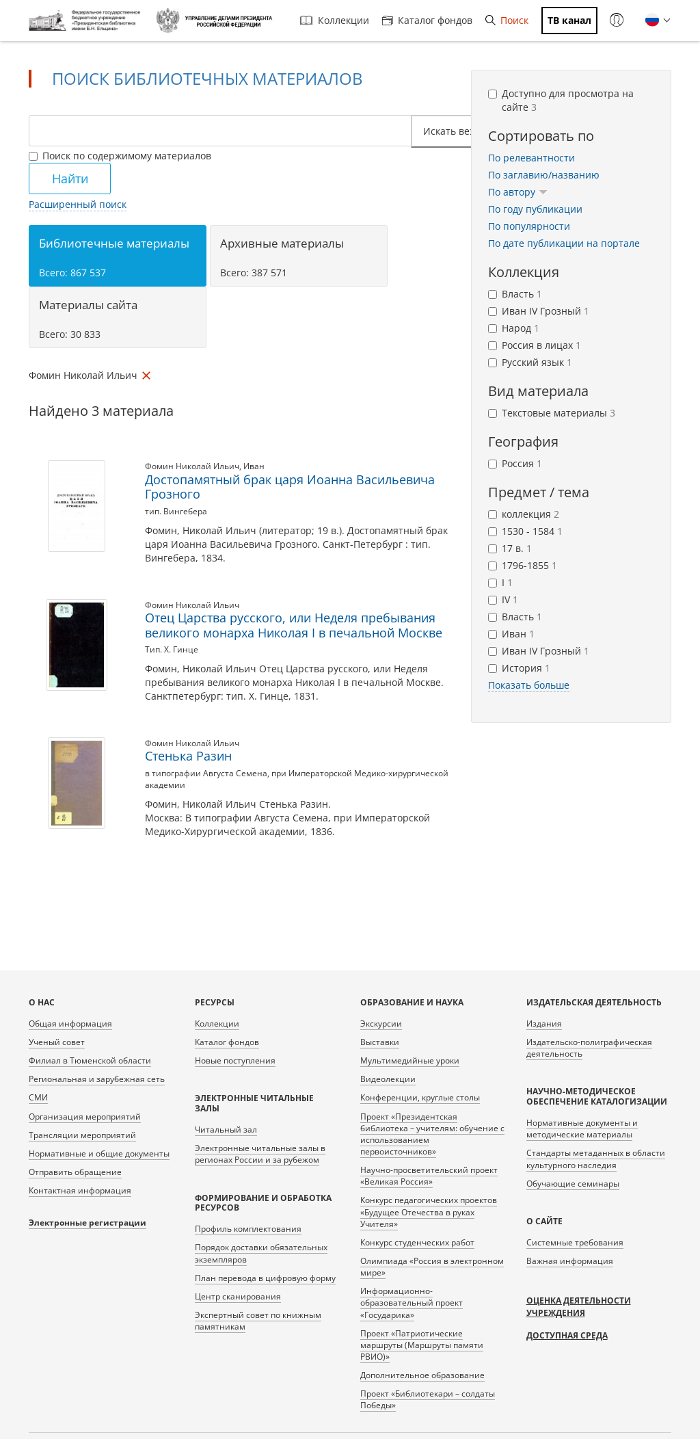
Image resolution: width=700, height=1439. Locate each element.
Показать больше (528, 684)
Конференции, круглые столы (420, 1097)
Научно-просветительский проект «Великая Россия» (429, 1175)
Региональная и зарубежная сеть (97, 1079)
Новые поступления (235, 1060)
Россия (515, 463)
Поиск (506, 20)
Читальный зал (226, 1129)
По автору (518, 191)
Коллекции (334, 20)
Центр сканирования (238, 1296)
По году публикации (535, 208)
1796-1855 (522, 565)
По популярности (529, 226)
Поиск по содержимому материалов (120, 155)
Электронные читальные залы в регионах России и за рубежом (260, 1153)
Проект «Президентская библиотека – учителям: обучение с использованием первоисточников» (432, 1134)
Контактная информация (80, 1190)
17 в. (510, 548)
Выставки (379, 1042)
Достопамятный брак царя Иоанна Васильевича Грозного (290, 487)
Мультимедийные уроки (409, 1060)
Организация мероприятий (85, 1116)
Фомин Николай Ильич (192, 466)
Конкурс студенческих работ (417, 1242)
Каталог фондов (427, 20)
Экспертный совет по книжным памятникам (258, 1320)
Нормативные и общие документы (99, 1153)
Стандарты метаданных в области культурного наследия (595, 1158)
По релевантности (531, 157)
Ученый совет (57, 1042)
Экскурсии (381, 1023)
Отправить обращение (75, 1172)
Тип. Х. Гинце (171, 649)
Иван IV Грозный (538, 310)
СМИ (38, 1097)
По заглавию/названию (544, 174)
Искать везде (458, 130)
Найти (70, 178)
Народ (513, 327)
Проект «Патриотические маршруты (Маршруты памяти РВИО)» (421, 1345)
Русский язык (530, 362)
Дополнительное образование (422, 1375)
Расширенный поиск (77, 204)
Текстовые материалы (551, 412)
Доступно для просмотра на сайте (561, 100)
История (519, 667)
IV (503, 599)
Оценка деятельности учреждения (578, 1307)
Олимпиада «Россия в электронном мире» (432, 1266)
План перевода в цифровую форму (265, 1278)
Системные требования (574, 1242)
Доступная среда (567, 1335)
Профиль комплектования (248, 1229)
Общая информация (70, 1023)
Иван (254, 466)
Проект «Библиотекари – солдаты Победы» (427, 1399)
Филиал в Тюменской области (90, 1060)
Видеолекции (388, 1079)
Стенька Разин (188, 756)
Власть (515, 293)
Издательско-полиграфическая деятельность (589, 1047)
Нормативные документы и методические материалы (582, 1128)
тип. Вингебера (176, 511)
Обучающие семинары (572, 1183)
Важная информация (569, 1261)
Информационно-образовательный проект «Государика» (411, 1302)
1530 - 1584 (525, 531)
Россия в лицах (534, 345)
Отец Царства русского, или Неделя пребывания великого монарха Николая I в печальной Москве (293, 625)
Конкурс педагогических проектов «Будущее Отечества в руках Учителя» (428, 1211)
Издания (544, 1023)
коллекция (523, 513)
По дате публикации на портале (564, 243)
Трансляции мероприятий (82, 1135)
